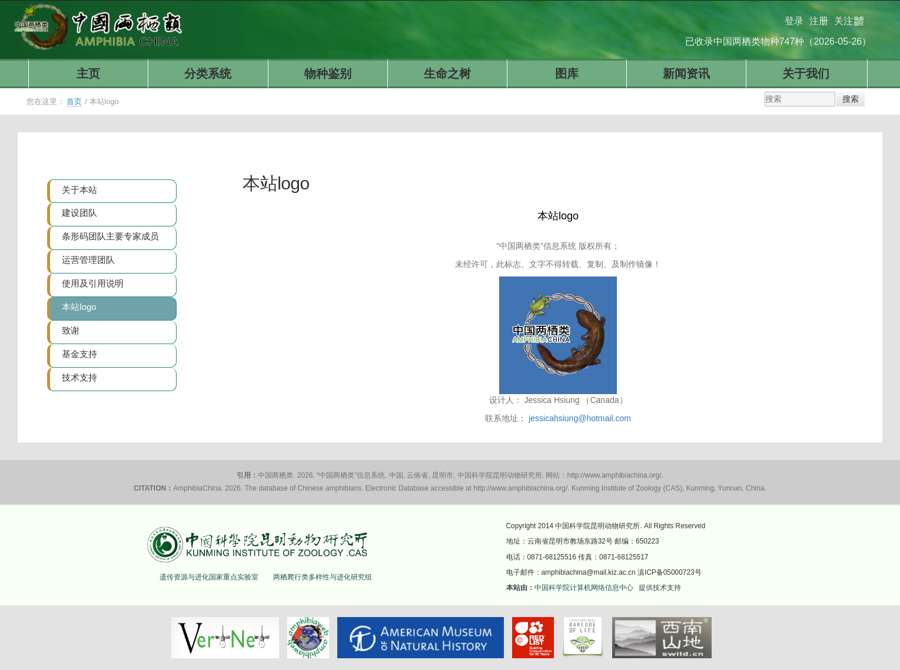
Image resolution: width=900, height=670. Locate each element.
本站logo (79, 307)
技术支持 (79, 377)
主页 (88, 73)
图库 (567, 73)
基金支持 (79, 354)
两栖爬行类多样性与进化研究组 (322, 577)
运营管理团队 (88, 260)
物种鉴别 (327, 73)
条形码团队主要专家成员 (110, 236)
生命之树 (447, 73)
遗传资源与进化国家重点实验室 (209, 577)
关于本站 (79, 190)
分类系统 (207, 73)
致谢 (70, 330)
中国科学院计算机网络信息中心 (583, 588)
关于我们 (805, 73)
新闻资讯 (686, 73)
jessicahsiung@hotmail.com (580, 418)
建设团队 (79, 213)
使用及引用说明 (93, 283)
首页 (74, 102)
